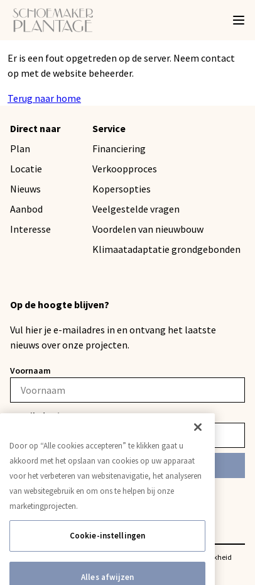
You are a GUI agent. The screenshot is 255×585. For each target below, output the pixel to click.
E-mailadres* (35, 415)
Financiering (119, 148)
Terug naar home (44, 98)
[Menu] (238, 20)
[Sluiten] (198, 438)
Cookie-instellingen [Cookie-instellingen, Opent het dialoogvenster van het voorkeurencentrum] (107, 547)
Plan (20, 148)
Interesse (30, 229)
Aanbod (26, 209)
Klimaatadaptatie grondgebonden (166, 249)
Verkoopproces (124, 168)
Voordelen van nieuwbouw (147, 229)
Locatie (26, 168)
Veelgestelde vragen (136, 209)
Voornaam (30, 370)
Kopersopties (121, 188)
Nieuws (25, 188)
